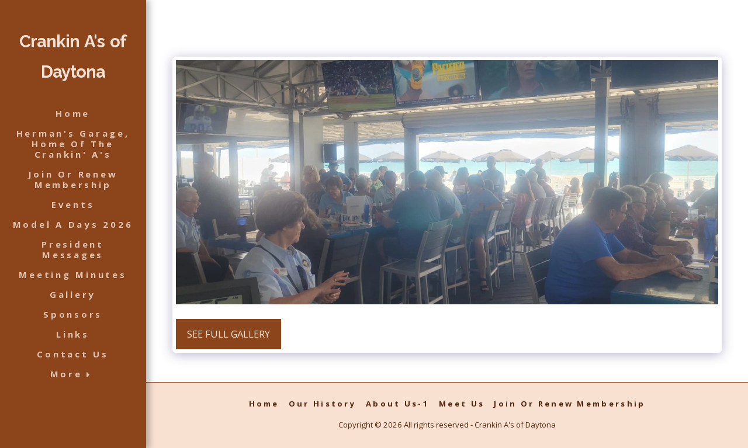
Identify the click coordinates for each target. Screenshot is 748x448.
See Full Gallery (228, 334)
